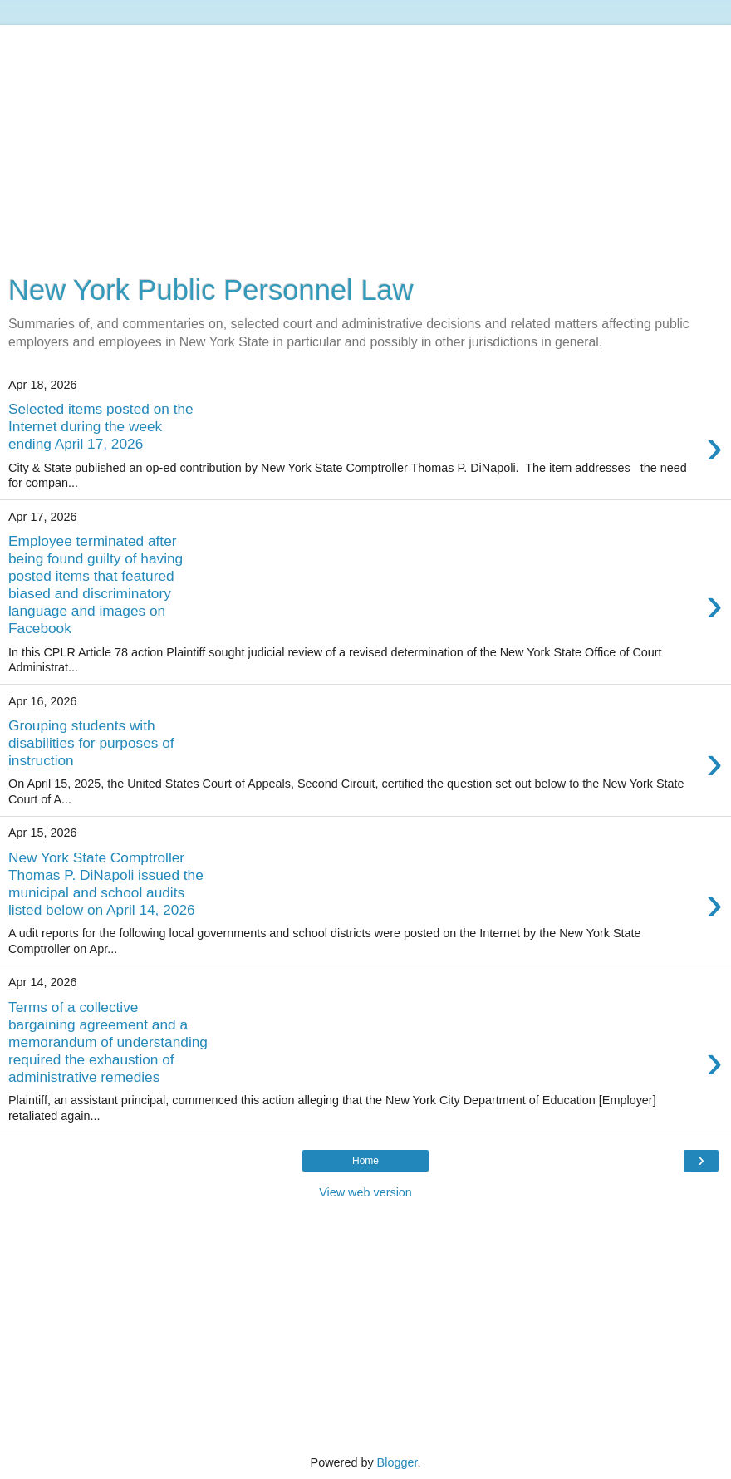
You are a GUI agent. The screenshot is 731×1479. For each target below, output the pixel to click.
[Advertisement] (365, 141)
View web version (365, 1192)
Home (365, 1161)
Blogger (397, 1462)
